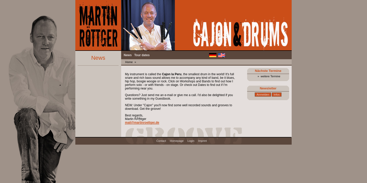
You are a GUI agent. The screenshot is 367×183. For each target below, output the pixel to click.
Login (191, 140)
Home (129, 62)
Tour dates (141, 55)
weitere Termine (270, 76)
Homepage (177, 140)
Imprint (202, 140)
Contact (161, 140)
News (128, 55)
